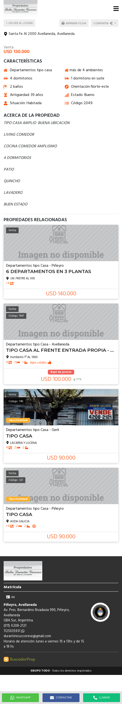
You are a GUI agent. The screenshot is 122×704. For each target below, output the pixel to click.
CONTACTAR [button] (61, 697)
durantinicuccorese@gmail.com (27, 636)
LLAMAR (101, 697)
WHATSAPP (20, 697)
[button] (116, 8)
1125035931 (14, 631)
